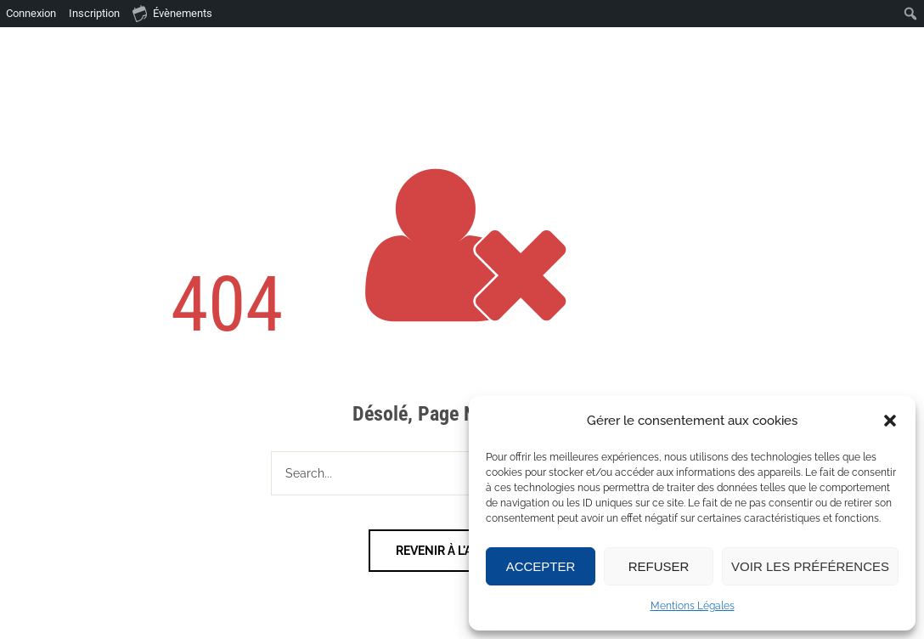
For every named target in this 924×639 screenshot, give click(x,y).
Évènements (172, 12)
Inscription (94, 13)
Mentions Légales (693, 606)
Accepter (541, 566)
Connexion (31, 13)
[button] (890, 420)
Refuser (659, 566)
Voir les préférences (810, 566)
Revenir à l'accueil (456, 550)
